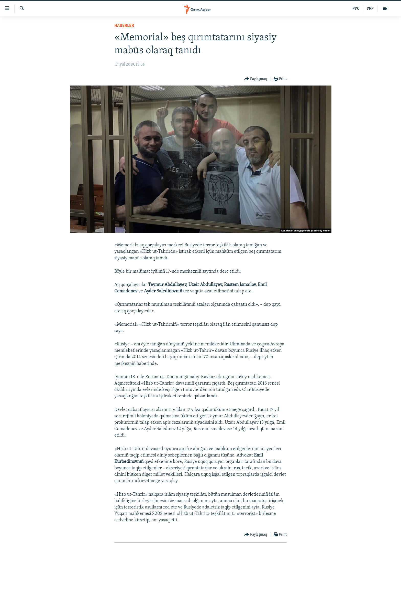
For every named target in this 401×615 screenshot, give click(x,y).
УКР (370, 9)
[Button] (255, 79)
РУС (355, 9)
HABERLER (124, 25)
